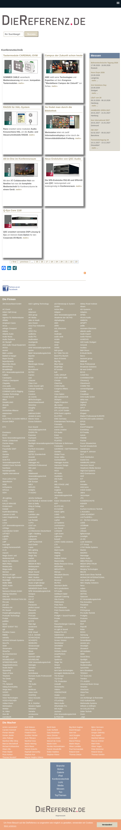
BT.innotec (58, 369)
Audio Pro (32, 337)
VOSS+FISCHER (9, 701)
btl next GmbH (86, 369)
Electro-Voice (33, 419)
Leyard (83, 528)
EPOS (82, 421)
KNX (82, 506)
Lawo (4, 520)
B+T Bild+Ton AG (61, 353)
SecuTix (5, 643)
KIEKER (83, 504)
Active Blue (58, 309)
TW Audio (32, 684)
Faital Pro (58, 438)
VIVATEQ (32, 695)
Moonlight (6, 580)
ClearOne (58, 383)
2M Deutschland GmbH (11, 304)
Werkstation (7, 706)
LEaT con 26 (96, 98)
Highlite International (10, 473)
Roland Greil (74, 752)
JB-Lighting (7, 498)
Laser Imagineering (10, 517)
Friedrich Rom (30, 733)
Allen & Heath (34, 320)
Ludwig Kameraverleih (11, 547)
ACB (30, 309)
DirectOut (32, 405)
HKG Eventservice (87, 473)
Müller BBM (7, 583)
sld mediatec (85, 651)
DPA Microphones (61, 408)
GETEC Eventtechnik (37, 454)
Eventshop (84, 430)
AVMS (56, 348)
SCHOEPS (32, 640)
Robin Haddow (53, 752)
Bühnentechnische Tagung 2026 (104, 63)
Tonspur (31, 679)
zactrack (57, 711)
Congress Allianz (61, 389)
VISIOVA (6, 695)
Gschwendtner (60, 460)
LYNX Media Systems (89, 547)
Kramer (31, 509)
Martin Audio (85, 558)
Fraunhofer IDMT (9, 449)
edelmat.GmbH (34, 413)
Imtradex (83, 484)
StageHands (85, 662)
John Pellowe (7, 738)
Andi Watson (30, 727)
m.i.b (4, 550)
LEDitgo (5, 528)
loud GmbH (33, 545)
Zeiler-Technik (86, 711)
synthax (57, 668)
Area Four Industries (36, 326)
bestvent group (86, 359)
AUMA (57, 339)
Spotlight (83, 660)
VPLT (30, 701)
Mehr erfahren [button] (10, 826)
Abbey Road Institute (88, 304)
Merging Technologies (89, 569)
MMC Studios (33, 577)
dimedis (5, 405)
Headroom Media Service (90, 468)
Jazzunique (84, 495)
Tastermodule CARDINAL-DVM (20, 55)
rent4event (32, 627)
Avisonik (83, 345)
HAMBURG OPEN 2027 (100, 110)
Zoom (82, 714)
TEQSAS (6, 676)
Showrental (33, 648)
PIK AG (83, 607)
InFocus (5, 490)
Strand (57, 665)
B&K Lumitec (7, 353)
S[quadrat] (6, 670)
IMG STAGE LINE (61, 484)
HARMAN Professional (37, 465)
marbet (31, 558)
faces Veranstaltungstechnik (13, 438)
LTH (56, 545)
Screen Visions (60, 640)
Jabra (82, 493)
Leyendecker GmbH (10, 531)
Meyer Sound (33, 572)
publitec (5, 621)
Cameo (31, 375)
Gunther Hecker (31, 735)
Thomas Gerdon (97, 755)
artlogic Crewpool (9, 328)
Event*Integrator (86, 427)
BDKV (30, 359)
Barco (82, 356)
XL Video (6, 711)
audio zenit (58, 337)
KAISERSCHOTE (87, 501)
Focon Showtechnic (88, 443)
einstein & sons (34, 416)
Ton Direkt (6, 679)
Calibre (5, 375)
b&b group (58, 350)
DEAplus (57, 400)
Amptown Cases (9, 323)
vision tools (32, 692)
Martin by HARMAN (10, 561)
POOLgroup (85, 610)
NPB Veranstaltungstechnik (39, 591)
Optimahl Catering (61, 597)
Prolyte (5, 618)
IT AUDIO (32, 493)
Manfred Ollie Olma (10, 741)
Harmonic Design (61, 465)
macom (5, 553)
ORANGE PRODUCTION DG (14, 599)
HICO (56, 471)
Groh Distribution (87, 457)
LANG (56, 514)
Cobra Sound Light (36, 386)
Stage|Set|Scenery (10, 665)
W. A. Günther (34, 703)
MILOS (83, 572)
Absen (82, 307)
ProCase (31, 616)
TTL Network (7, 684)
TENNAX (84, 673)
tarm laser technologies (63, 670)
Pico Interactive (60, 607)
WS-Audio (58, 709)
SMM (82, 654)
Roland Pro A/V (60, 632)
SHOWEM (58, 646)
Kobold (5, 509)
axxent (5, 350)
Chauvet (31, 380)
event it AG (58, 427)
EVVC (4, 435)
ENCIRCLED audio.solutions (91, 419)
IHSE (4, 484)
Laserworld (32, 517)
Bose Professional (87, 364)
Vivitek (57, 695)
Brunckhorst (33, 369)
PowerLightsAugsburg (11, 613)
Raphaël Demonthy (32, 752)
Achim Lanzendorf (9, 727)
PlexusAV (32, 610)
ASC (30, 328)
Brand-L (31, 367)
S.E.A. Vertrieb (34, 635)
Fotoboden (58, 446)
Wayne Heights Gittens (34, 757)
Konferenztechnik (60, 779)
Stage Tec (58, 662)
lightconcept (85, 534)
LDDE (82, 523)
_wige (82, 717)
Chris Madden (30, 730)
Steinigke (32, 665)
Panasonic (32, 605)
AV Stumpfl (6, 342)
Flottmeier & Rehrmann (63, 443)
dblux (4, 400)
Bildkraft (83, 361)
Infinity (57, 487)
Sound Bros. (85, 657)
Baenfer (31, 356)
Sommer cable (34, 657)
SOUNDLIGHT (8, 660)
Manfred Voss (30, 741)
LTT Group (84, 545)
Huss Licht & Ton (9, 479)
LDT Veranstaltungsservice (13, 525)
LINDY (5, 539)
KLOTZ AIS (58, 506)
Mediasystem (33, 566)
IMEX (30, 484)
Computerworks (8, 389)
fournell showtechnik (88, 446)
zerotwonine (33, 714)
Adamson (32, 312)
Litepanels (32, 539)
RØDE (5, 635)
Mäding (57, 553)
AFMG (83, 315)
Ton (60, 792)
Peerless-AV (7, 607)
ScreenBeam (85, 640)
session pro (85, 643)
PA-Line (5, 602)
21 (66, 262)
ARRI (56, 326)
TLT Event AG (85, 676)
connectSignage (86, 389)
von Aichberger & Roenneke (91, 698)
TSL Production (60, 681)
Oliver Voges (96, 746)
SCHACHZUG (34, 638)
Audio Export (85, 334)
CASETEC (84, 375)
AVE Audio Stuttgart (88, 342)
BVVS (82, 372)
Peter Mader (7, 752)
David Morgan (75, 730)
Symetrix (31, 668)
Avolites (83, 348)
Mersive (5, 572)
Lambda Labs (33, 514)
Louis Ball (73, 738)
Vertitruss (32, 689)
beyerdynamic (8, 361)
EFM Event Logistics (62, 413)
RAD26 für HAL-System (16, 107)
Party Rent (58, 605)
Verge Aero (6, 689)
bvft (55, 372)
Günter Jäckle (8, 735)
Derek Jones (96, 730)
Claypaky (6, 383)
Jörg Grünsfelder (53, 738)
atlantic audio (85, 331)
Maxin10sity (59, 561)
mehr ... (95, 81)
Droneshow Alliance (10, 410)
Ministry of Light (8, 575)
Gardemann (85, 449)
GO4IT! (5, 457)
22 (71, 262)
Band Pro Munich (61, 356)
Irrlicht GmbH (85, 490)
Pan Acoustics (86, 602)
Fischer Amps (7, 443)
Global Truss (59, 454)
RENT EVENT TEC (10, 627)
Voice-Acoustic (34, 698)
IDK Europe (33, 482)
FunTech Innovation (36, 449)
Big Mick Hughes (76, 727)
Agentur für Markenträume (13, 318)
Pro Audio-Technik (87, 613)
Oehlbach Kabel (60, 594)
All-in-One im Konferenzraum (19, 158)
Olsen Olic (6, 749)
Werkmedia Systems (88, 703)
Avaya (56, 342)
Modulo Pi (58, 577)
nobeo (82, 588)
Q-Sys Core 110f (12, 210)
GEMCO (31, 452)
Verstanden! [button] (107, 825)
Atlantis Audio (7, 334)
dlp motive (58, 405)
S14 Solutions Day (98, 85)
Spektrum (58, 660)
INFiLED (31, 487)
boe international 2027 (100, 120)
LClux (4, 523)
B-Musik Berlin (86, 353)
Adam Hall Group (9, 312)
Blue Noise (58, 364)
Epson (82, 424)
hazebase (6, 468)
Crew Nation (59, 394)
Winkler (5, 709)
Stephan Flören (53, 755)
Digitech (83, 402)
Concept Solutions (35, 389)
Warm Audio (59, 703)
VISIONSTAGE (60, 692)
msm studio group (87, 580)
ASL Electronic (60, 328)
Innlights (31, 490)
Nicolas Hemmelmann (56, 746)
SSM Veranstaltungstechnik (39, 662)
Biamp (31, 361)
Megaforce (32, 569)
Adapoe (57, 312)
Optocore (84, 597)
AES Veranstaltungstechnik (65, 315)
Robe (82, 629)
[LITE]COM (58, 717)
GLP (82, 454)
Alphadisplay (59, 320)
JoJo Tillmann (30, 738)
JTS (81, 498)
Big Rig (57, 361)
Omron (31, 597)
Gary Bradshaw (53, 733)
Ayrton (31, 350)
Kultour (31, 512)
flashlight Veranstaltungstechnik (41, 443)
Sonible (57, 657)
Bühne (60, 769)
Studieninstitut (86, 665)
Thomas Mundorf (9, 757)
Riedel (31, 629)
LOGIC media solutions (63, 542)
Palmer (31, 602)
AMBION (83, 320)
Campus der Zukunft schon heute (64, 55)
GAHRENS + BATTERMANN (66, 449)
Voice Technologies (10, 698)
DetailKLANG (7, 402)
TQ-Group (58, 679)
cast (30, 378)
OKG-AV (5, 597)
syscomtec (84, 668)
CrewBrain (84, 394)
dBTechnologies (34, 400)
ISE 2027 (94, 130)
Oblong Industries (9, 594)
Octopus (31, 594)
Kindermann (7, 506)
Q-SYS (31, 621)
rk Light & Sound (61, 629)
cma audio (6, 386)
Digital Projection (61, 402)
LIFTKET (6, 534)
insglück (57, 490)
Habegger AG (33, 463)
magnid (57, 556)
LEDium (31, 528)
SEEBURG (32, 643)
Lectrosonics (59, 525)
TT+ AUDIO (85, 681)
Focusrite (6, 446)
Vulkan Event (7, 703)
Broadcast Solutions (88, 367)
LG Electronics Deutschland (39, 531)
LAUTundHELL (86, 517)
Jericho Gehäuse (35, 498)
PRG (56, 613)
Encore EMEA (8, 421)
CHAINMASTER (86, 378)
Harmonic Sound (87, 465)
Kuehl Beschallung (10, 512)
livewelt (57, 539)
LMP (4, 542)
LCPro (31, 523)
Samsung (84, 635)
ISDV (4, 493)
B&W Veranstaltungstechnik (39, 353)
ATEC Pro (32, 331)
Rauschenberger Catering (64, 624)
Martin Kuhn (52, 744)
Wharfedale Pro (60, 706)
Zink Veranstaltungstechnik (65, 714)
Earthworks (84, 410)
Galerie (60, 772)
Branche (60, 766)
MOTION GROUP (35, 580)
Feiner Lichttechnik (10, 441)
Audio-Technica (8, 339)
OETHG (83, 594)
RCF (82, 624)
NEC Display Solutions (89, 583)
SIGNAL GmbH (60, 651)
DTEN (30, 410)
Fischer (83, 441)
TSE (30, 681)
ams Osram (33, 323)
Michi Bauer (29, 746)
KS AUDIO (58, 509)
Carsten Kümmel (9, 730)
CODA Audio (59, 386)
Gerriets (5, 454)
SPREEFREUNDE (9, 662)
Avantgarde (33, 342)
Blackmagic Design (36, 364)
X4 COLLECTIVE (87, 709)
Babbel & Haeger (9, 356)
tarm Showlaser (86, 670)
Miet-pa (57, 572)
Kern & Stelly (33, 504)
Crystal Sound (8, 397)
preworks (32, 613)
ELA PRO (58, 416)
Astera (5, 331)
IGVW (82, 482)
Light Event (58, 534)
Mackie (83, 550)
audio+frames (85, 337)
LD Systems (59, 523)
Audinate (57, 334)
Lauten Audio (59, 517)
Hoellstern (58, 476)
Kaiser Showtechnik (62, 501)
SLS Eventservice (9, 654)
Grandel (31, 457)
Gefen (4, 452)
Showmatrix (7, 648)
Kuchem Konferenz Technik (91, 509)
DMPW (83, 405)
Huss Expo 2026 (97, 72)
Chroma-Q (84, 380)
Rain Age (32, 624)
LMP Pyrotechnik (35, 542)
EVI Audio (58, 432)
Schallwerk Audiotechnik (64, 638)
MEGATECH (59, 569)
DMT (4, 408)
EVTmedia (84, 432)
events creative (60, 430)
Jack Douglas (74, 735)
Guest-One (84, 460)
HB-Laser (32, 468)
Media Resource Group (63, 564)
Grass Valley (59, 457)
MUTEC (57, 583)
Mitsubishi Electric (61, 575)
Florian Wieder (8, 733)
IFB (55, 482)
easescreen (7, 413)
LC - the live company (89, 520)
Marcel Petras (74, 741)
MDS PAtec (7, 564)
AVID (56, 345)
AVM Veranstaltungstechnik (39, 348)
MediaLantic (7, 566)
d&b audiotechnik (61, 397)
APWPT (83, 323)
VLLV (82, 695)
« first (13, 262)
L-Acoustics (85, 512)
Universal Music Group (89, 684)
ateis (56, 331)
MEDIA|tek (58, 566)
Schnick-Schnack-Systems (13, 640)
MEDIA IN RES (34, 564)
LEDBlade (84, 525)
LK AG (83, 539)
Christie (57, 380)
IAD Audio (58, 479)
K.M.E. (5, 501)
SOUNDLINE (33, 660)
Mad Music (32, 553)
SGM (4, 646)
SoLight (5, 657)
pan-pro (5, 605)
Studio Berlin (7, 668)
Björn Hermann (97, 727)
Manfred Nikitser (98, 738)
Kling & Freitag (34, 506)
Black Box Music (9, 364)
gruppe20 (32, 460)
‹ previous (23, 262)
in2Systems (7, 487)
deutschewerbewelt (36, 402)
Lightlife (5, 536)
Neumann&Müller (35, 586)
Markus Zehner (60, 558)
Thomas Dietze (75, 755)
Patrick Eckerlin (31, 749)
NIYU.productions (61, 588)
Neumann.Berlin (60, 586)
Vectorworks (59, 687)
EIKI (4, 416)
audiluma (32, 334)
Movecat (57, 580)
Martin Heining (30, 744)
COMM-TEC (85, 386)
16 (42, 262)
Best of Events (60, 359)
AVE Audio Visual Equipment (14, 345)
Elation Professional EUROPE (92, 416)
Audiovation (33, 339)
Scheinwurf (84, 638)
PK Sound (6, 610)
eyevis (82, 435)
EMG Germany (60, 419)
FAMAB (83, 438)
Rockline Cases (8, 632)
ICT (81, 479)
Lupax (30, 547)
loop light (6, 545)
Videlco (57, 689)
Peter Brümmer (97, 749)
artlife (82, 326)
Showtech (84, 648)
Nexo (82, 586)
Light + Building (34, 534)
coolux (57, 391)
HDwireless (58, 468)
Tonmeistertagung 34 (100, 140)
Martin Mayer (74, 744)
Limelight (84, 536)
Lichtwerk (58, 531)
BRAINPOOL (7, 367)
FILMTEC (58, 441)
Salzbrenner (59, 635)
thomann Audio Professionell (39, 676)
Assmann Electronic (88, 328)
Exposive (32, 435)
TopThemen (60, 795)
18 (52, 262)
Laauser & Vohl (8, 514)
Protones (84, 618)
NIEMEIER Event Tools (37, 588)
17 (47, 262)
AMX (56, 323)
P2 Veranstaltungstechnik (90, 599)
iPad (60, 775)
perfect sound (33, 607)
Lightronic (58, 536)
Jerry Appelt (96, 735)
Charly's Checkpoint (10, 380)
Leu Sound (58, 528)
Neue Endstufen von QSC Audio (63, 158)
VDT (30, 687)
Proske (57, 618)
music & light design (36, 583)
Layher (57, 520)
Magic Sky (32, 556)
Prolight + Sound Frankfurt (65, 616)
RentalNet (58, 627)
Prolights (83, 616)
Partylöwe (84, 605)
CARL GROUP (60, 375)
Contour (31, 391)
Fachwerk (32, 438)
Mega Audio (7, 569)
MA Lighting (33, 550)
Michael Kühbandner (10, 746)
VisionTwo (84, 692)
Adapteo (83, 312)
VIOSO (5, 692)
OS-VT (31, 599)
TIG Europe (59, 676)
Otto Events (59, 599)
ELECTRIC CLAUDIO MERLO (14, 419)
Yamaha (31, 711)
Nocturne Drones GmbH (12, 591)
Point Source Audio (62, 610)
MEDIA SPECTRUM (88, 564)
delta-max (84, 400)
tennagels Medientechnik (64, 673)
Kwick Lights (59, 512)
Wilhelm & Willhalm (88, 706)
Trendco (83, 679)
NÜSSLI (83, 591)
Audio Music (7, 337)
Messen (60, 789)
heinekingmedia (8, 471)
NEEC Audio (7, 586)
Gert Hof (72, 733)
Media (60, 785)
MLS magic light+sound (11, 577)
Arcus (4, 326)
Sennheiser (58, 643)
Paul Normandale (76, 749)
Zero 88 (5, 714)
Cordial (83, 391)
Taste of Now (7, 673)
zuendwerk (6, 717)
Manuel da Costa (54, 741)
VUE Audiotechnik (87, 701)
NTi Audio (58, 591)
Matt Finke (95, 744)
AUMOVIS (84, 339)
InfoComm (84, 487)
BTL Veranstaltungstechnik (13, 372)
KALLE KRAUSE (9, 504)
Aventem (32, 345)
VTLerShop (58, 701)
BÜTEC (31, 372)
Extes (56, 435)
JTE (56, 498)
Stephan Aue (30, 755)
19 (57, 262)
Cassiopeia (6, 378)
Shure (30, 651)
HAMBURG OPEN (87, 463)
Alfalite (5, 320)
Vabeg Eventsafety (10, 687)
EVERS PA (32, 432)
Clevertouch (85, 383)
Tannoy (31, 670)
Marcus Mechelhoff (10, 744)
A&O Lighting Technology (38, 304)
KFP (56, 504)
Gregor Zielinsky (98, 733)
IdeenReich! (7, 482)
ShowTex (6, 651)
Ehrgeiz (83, 413)
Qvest (4, 624)
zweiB (30, 717)
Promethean (33, 618)
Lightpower (32, 536)
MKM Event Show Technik (90, 575)
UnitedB (57, 684)
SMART (31, 654)
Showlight (84, 646)
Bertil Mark (51, 727)
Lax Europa (33, 520)
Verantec (83, 687)
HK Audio (58, 473)
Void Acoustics (60, 698)
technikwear (33, 673)
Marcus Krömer (97, 741)
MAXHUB (32, 561)
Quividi (83, 621)
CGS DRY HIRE (60, 378)
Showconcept (33, 646)
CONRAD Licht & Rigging (12, 391)
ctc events (32, 397)
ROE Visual (33, 632)
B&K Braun (84, 350)
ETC (4, 427)
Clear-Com (32, 383)
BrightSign (58, 367)
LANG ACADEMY (87, 514)
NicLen (5, 588)
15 (37, 262)
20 (61, 262)
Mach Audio (59, 550)
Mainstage (84, 556)
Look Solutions (86, 542)
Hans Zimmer (52, 735)
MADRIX (83, 553)
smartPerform (59, 654)
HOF (82, 476)
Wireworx (32, 709)
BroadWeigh (7, 369)
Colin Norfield (52, 730)
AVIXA (5, 348)
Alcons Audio (85, 318)
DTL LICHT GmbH (61, 410)
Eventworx (6, 432)
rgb (3, 629)
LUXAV (57, 547)
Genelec (57, 452)
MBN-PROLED (86, 561)
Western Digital (34, 706)
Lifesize (83, 531)
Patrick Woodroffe (54, 749)
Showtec (57, 648)
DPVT (82, 408)
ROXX (82, 632)
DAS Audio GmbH (87, 397)
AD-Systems (85, 309)
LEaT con (32, 525)
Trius (4, 681)
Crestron (31, 394)
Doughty (31, 408)
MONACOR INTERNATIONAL (92, 577)
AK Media (32, 318)
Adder (4, 315)
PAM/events (59, 602)
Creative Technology (10, 394)
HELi (30, 471)
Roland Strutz (96, 752)
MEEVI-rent (85, 566)
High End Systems (87, 471)
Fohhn (31, 446)
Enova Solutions (34, 421)
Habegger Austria (61, 463)
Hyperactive (33, 479)
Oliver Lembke (75, 746)
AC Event (6, 309)
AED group (32, 315)
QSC (56, 621)
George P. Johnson (88, 452)
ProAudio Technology (11, 616)
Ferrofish (32, 441)
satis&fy (5, 638)
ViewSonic (84, 689)
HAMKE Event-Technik (11, 465)
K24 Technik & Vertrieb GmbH (40, 501)
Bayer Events (7, 359)
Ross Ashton (7, 755)
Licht (60, 782)
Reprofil (83, 627)
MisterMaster (33, 575)
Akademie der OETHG (63, 318)
